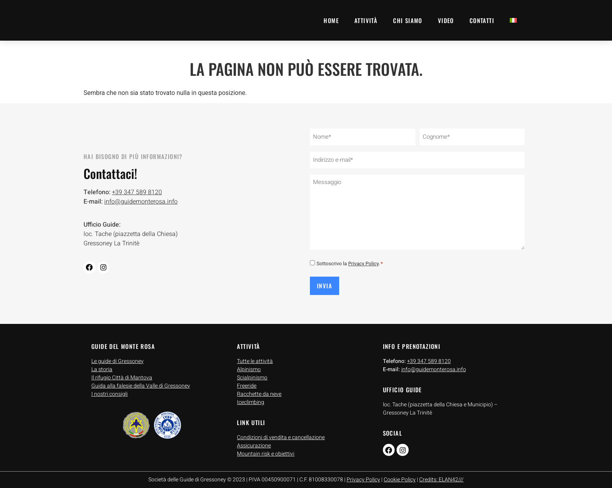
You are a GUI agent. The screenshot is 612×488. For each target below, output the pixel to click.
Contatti (482, 20)
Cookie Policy (400, 474)
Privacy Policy (363, 260)
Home (331, 20)
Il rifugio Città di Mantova (121, 372)
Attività (365, 20)
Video (446, 20)
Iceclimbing (250, 397)
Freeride (246, 380)
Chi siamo (407, 20)
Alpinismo (249, 364)
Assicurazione (254, 440)
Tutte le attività (255, 356)
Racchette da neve (259, 388)
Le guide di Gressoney (117, 356)
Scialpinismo (252, 372)
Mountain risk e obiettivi (265, 449)
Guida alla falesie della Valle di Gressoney (140, 380)
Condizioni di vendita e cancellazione (281, 432)
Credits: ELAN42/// (441, 474)
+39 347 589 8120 (137, 190)
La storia (101, 364)
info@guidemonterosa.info (141, 199)
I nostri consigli (109, 388)
